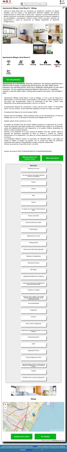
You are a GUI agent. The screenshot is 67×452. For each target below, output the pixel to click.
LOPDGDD (29, 450)
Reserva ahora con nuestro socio (30, 158)
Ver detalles (45, 436)
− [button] (5, 407)
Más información (52, 158)
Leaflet (52, 430)
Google (35, 446)
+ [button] (5, 404)
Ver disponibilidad (13, 80)
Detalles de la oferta (21, 436)
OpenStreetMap (60, 430)
